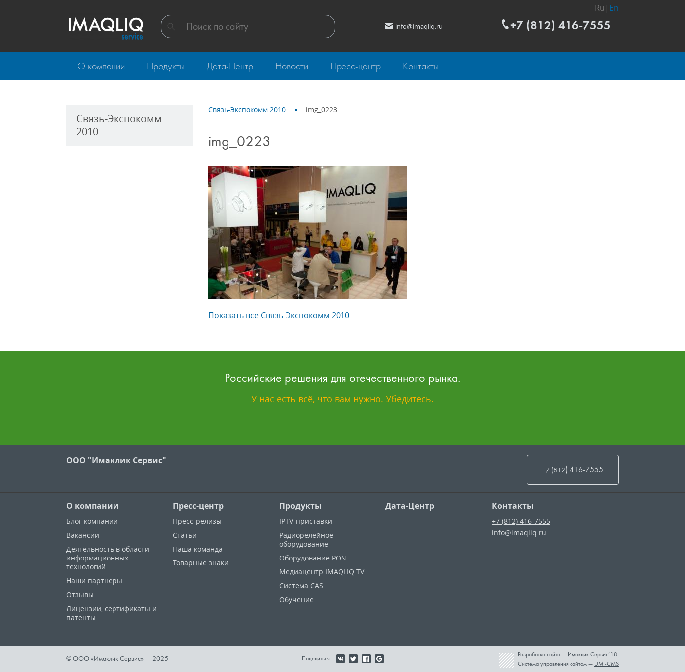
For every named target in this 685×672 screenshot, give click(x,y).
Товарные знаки (200, 562)
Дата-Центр (409, 505)
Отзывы (80, 594)
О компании (92, 505)
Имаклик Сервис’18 (592, 654)
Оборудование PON (312, 557)
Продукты (300, 505)
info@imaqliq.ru (519, 532)
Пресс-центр (198, 505)
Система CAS (301, 585)
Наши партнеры (94, 580)
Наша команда (198, 549)
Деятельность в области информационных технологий (107, 557)
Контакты (513, 505)
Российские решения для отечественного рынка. (342, 378)
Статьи (185, 535)
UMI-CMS (606, 663)
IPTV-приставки (305, 521)
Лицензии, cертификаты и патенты (111, 613)
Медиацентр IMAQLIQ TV (321, 571)
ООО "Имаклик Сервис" (116, 460)
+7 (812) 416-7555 (521, 521)
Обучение (296, 599)
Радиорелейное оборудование (306, 539)
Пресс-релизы (197, 521)
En (614, 7)
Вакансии (82, 535)
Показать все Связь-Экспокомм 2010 (278, 315)
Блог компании (92, 521)
